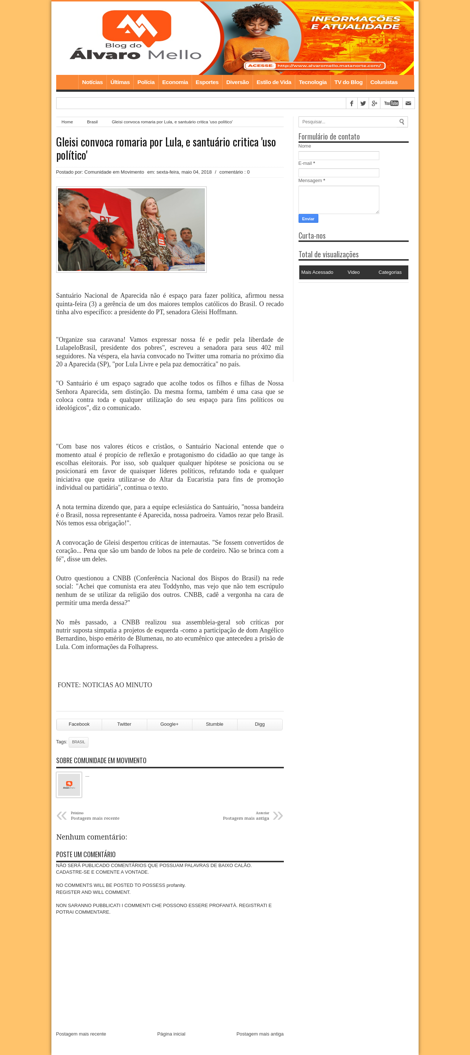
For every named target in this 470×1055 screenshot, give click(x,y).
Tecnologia (313, 82)
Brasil (92, 121)
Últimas (120, 82)
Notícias (92, 82)
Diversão (237, 82)
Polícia (145, 82)
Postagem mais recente (81, 1034)
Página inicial (171, 1034)
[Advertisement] (344, 328)
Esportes (207, 82)
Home (67, 82)
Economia (175, 82)
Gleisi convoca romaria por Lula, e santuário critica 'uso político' (166, 148)
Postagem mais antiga (260, 1034)
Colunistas (384, 82)
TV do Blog (349, 82)
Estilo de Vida (274, 82)
